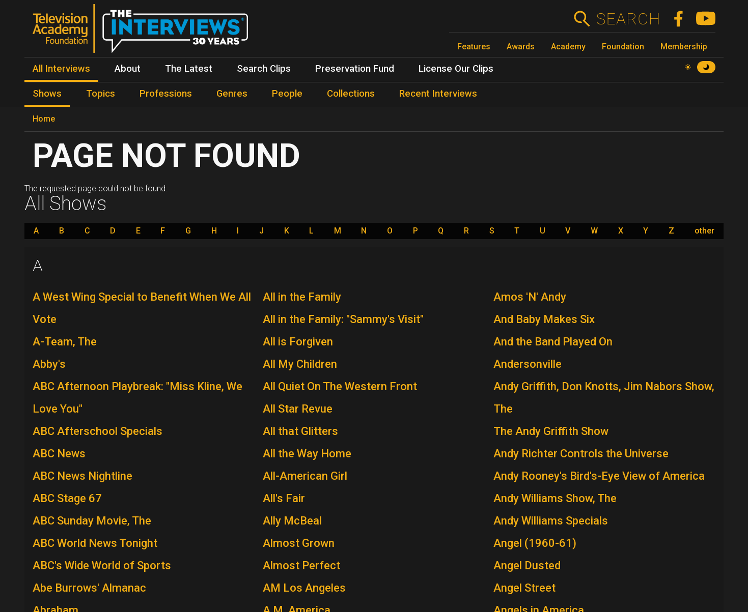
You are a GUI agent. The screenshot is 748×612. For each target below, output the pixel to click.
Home (44, 119)
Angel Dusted (527, 565)
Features (473, 46)
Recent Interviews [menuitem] (438, 93)
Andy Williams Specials (550, 520)
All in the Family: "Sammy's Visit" (343, 319)
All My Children (300, 364)
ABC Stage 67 (67, 498)
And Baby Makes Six (544, 319)
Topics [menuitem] (100, 93)
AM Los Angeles (304, 587)
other (704, 231)
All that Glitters (300, 431)
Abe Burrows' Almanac (89, 587)
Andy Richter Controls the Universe (581, 453)
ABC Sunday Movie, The (92, 520)
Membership (683, 46)
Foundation (623, 46)
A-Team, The (65, 341)
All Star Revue (298, 408)
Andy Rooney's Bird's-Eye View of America (599, 476)
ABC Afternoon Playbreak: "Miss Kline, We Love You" (137, 397)
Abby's (49, 364)
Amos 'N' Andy (529, 296)
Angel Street (524, 587)
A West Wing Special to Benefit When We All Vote (142, 308)
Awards (521, 46)
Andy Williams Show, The (555, 498)
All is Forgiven (298, 341)
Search (628, 19)
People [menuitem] (287, 93)
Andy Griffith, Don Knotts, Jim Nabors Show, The (603, 397)
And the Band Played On (553, 341)
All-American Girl (305, 476)
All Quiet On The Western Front (340, 386)
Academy (568, 46)
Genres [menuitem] (231, 93)
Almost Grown (299, 543)
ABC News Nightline (82, 476)
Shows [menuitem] (47, 93)
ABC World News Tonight (95, 543)
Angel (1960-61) (534, 543)
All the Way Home (307, 453)
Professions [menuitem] (166, 93)
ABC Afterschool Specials (97, 431)
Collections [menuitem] (351, 93)
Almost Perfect (301, 565)
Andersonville (527, 364)
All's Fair (284, 498)
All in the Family (302, 296)
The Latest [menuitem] (188, 68)
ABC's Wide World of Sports (102, 565)
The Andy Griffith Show (550, 431)
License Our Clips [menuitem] (456, 68)
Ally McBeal (292, 520)
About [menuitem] (128, 68)
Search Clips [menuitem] (264, 68)
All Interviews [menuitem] (61, 68)
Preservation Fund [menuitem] (354, 68)
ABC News (59, 453)
